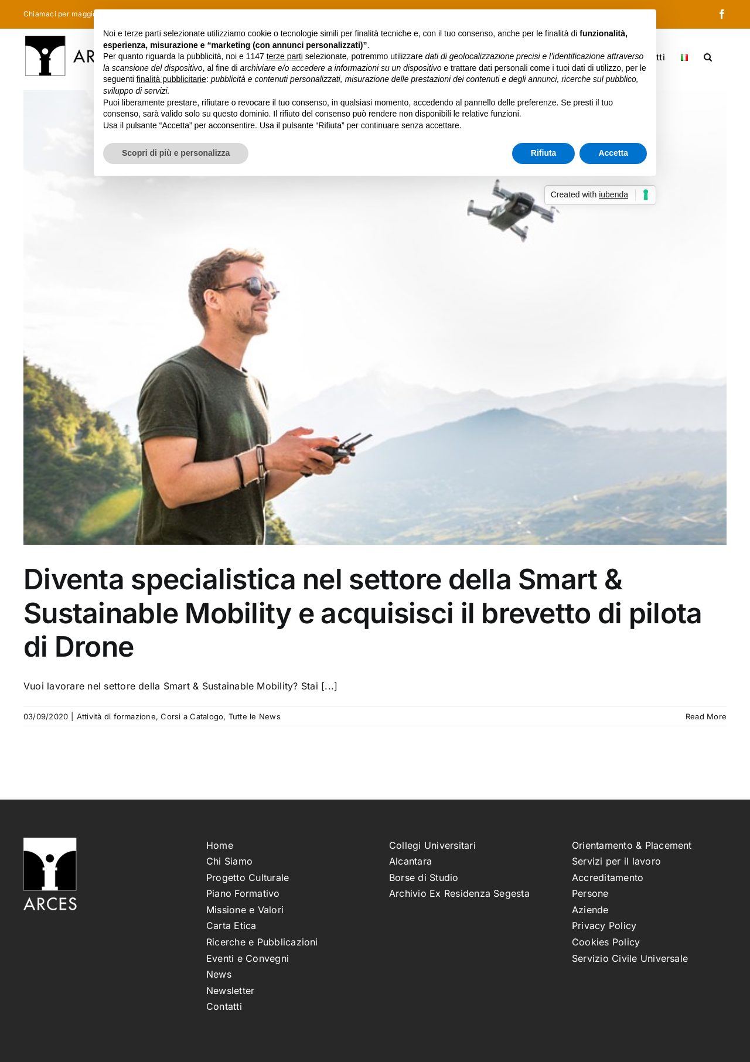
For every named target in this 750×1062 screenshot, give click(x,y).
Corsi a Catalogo (192, 716)
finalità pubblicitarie (171, 79)
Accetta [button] (613, 153)
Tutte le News (255, 716)
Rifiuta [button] (544, 153)
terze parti (285, 56)
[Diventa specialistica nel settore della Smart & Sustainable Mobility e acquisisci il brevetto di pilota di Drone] (375, 317)
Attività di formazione (116, 716)
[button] (708, 56)
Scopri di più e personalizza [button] (176, 153)
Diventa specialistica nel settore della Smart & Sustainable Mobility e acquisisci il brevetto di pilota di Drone (362, 613)
